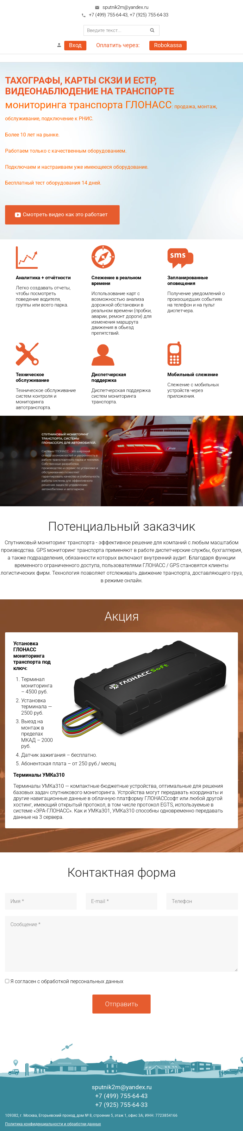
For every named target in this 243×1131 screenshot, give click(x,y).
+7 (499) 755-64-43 (108, 15)
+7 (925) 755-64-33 (149, 15)
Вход (75, 45)
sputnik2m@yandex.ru (125, 7)
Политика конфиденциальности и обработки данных (53, 1124)
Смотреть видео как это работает (61, 215)
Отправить (121, 1004)
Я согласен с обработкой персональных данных (64, 981)
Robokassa (168, 45)
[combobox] (121, 30)
